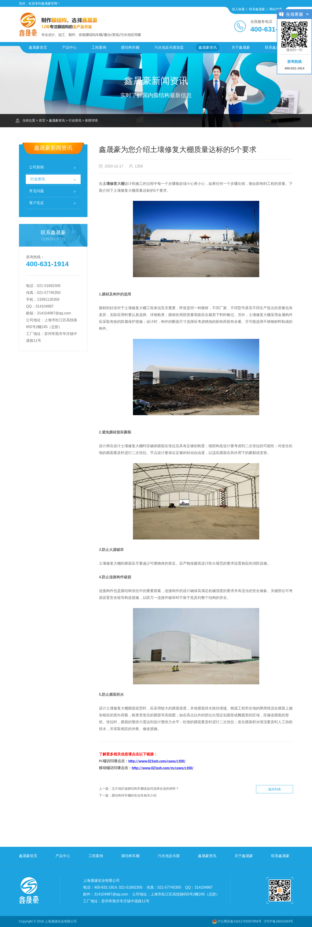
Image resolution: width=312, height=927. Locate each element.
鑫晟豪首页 (38, 47)
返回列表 (274, 789)
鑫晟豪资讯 (207, 47)
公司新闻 (36, 167)
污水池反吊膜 (169, 856)
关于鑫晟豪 (241, 47)
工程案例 (99, 47)
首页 (42, 120)
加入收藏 (238, 9)
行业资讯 (75, 120)
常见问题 (36, 191)
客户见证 (36, 203)
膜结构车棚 (130, 47)
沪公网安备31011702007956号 (239, 921)
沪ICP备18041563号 (278, 921)
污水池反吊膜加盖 (169, 47)
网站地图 (275, 9)
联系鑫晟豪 (257, 9)
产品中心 (69, 47)
